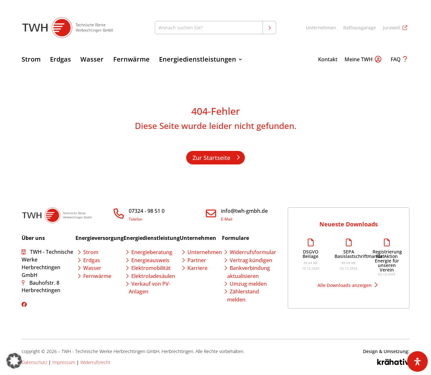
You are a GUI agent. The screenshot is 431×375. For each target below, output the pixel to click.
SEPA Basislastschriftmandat (349, 254)
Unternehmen (321, 28)
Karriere (197, 267)
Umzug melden (248, 283)
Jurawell (391, 28)
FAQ (396, 60)
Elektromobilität (151, 267)
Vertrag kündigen (251, 260)
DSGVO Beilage (310, 254)
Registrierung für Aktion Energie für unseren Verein (387, 261)
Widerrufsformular (253, 252)
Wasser (92, 60)
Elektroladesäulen (153, 276)
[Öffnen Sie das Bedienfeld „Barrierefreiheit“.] (417, 361)
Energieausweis (150, 260)
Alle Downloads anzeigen (344, 285)
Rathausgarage (359, 28)
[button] (14, 361)
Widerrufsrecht (95, 362)
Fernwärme (131, 60)
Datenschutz (34, 362)
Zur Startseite (211, 158)
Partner (196, 260)
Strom (31, 60)
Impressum (63, 362)
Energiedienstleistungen (197, 60)
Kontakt (327, 60)
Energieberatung (151, 252)
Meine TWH (359, 60)
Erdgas (60, 60)
